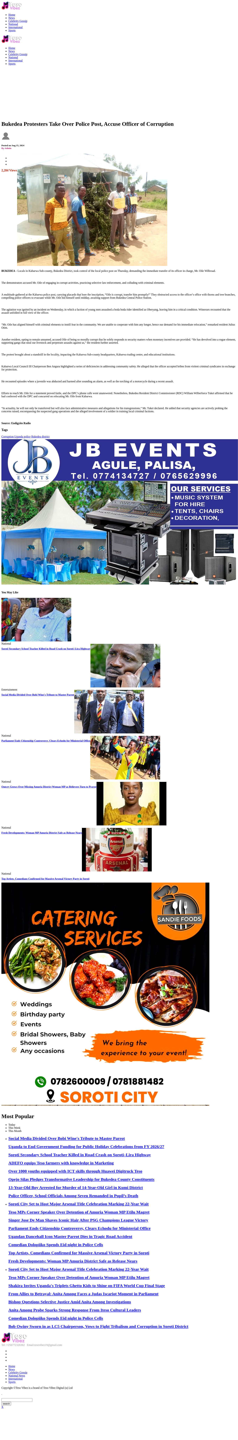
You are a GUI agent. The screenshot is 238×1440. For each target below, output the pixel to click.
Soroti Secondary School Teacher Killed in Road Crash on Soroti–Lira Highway (45, 648)
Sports (12, 30)
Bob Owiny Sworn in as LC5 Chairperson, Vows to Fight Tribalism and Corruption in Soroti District (98, 1326)
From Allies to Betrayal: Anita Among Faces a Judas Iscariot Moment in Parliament (83, 1294)
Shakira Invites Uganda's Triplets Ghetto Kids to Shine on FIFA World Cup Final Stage (86, 1285)
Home (11, 14)
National (13, 24)
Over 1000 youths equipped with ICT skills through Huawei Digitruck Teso (75, 1171)
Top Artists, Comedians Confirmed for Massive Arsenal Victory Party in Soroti (45, 878)
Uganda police (22, 436)
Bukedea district (40, 436)
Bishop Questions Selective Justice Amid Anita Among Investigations (69, 1302)
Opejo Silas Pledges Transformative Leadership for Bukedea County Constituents (81, 1179)
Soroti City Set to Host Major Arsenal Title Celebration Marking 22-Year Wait (78, 1204)
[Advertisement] (119, 92)
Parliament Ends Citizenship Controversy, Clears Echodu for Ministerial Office (45, 740)
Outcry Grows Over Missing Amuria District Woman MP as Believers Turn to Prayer (49, 786)
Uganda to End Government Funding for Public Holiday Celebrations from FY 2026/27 (86, 1146)
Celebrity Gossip (17, 21)
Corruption (7, 436)
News (11, 17)
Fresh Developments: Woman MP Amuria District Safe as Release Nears (41, 832)
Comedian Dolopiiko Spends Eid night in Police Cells (55, 1244)
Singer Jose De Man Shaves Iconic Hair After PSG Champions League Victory (78, 1220)
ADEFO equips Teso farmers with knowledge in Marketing (61, 1163)
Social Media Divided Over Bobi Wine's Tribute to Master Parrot (37, 694)
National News (16, 1375)
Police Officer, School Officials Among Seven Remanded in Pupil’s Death (73, 1195)
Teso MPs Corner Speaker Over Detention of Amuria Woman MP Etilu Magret (78, 1212)
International (15, 27)
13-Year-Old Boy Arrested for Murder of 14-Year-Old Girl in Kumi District (75, 1187)
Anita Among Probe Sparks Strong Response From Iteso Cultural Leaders (74, 1310)
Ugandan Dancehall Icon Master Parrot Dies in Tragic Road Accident (70, 1236)
